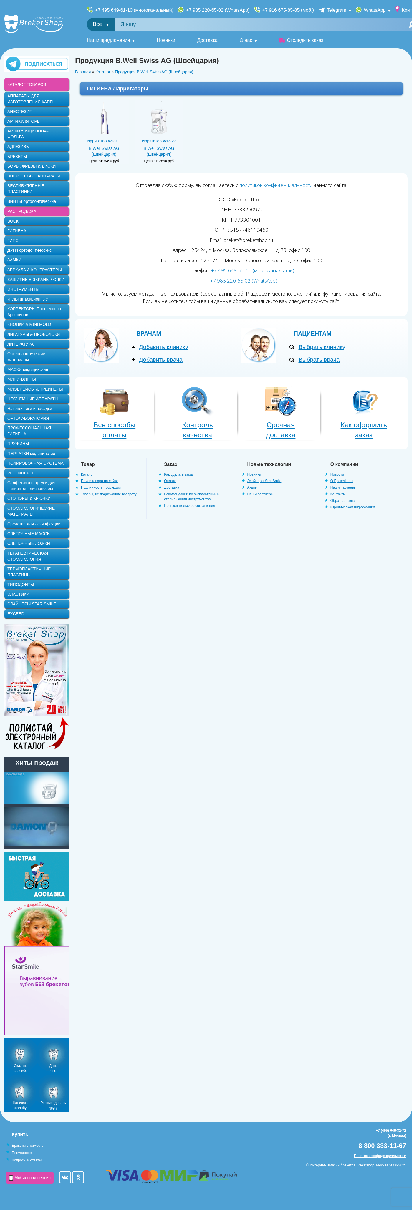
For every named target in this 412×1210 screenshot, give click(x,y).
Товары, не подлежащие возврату (109, 494)
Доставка (207, 40)
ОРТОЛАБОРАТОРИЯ (28, 418)
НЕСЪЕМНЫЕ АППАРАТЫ (32, 398)
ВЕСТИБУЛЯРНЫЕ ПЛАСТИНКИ (25, 188)
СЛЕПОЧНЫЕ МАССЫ (29, 533)
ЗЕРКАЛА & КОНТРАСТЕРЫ (34, 270)
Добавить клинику (163, 347)
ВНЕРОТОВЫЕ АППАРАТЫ (33, 176)
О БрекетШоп (341, 481)
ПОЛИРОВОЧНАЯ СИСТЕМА (35, 463)
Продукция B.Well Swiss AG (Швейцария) (154, 71)
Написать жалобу (20, 1105)
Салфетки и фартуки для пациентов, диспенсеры (31, 485)
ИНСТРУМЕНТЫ (23, 289)
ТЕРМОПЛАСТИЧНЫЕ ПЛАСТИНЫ (29, 572)
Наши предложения (108, 40)
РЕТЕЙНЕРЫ (20, 473)
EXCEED (15, 613)
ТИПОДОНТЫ (20, 584)
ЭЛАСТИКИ (18, 594)
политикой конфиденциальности (275, 185)
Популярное (22, 1153)
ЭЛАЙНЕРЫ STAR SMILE (31, 604)
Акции (252, 487)
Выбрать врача (319, 359)
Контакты (338, 494)
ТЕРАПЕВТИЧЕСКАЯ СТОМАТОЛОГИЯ (27, 556)
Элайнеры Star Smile (264, 481)
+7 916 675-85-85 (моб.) (288, 10)
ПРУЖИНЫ (18, 443)
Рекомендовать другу (53, 1105)
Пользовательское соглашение (189, 506)
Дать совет (53, 1068)
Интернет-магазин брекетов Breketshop (342, 1165)
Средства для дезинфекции (33, 524)
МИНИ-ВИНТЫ (21, 379)
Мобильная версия (30, 1178)
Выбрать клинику (322, 347)
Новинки (166, 40)
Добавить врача (161, 359)
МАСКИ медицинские (27, 369)
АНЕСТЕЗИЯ (19, 111)
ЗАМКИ (14, 260)
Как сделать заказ (178, 474)
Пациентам (313, 333)
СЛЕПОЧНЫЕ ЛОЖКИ (28, 543)
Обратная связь (343, 501)
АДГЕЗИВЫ (18, 146)
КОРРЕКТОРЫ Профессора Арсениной (34, 311)
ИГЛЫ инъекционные (27, 299)
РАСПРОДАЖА (21, 211)
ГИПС (13, 240)
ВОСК (13, 221)
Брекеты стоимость (28, 1145)
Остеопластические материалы (26, 356)
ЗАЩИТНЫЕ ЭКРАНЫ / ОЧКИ (35, 279)
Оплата (170, 481)
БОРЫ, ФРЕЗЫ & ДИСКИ (31, 166)
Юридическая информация (352, 507)
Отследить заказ (301, 40)
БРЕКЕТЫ (17, 156)
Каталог (102, 71)
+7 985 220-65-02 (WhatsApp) (218, 10)
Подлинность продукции (101, 487)
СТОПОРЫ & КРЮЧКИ (29, 498)
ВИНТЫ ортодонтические (31, 201)
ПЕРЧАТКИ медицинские (31, 453)
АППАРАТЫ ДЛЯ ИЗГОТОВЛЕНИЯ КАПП (30, 99)
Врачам (148, 333)
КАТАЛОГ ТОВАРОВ (26, 84)
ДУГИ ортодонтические (29, 250)
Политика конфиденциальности (380, 1156)
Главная (83, 71)
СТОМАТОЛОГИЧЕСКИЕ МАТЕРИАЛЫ (31, 511)
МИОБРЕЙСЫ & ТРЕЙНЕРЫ (35, 389)
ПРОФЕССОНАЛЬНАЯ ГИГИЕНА (29, 431)
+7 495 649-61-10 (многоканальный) (134, 10)
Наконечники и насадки (29, 408)
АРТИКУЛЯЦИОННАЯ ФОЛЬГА (28, 134)
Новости (337, 474)
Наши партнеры (260, 494)
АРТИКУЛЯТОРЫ (24, 121)
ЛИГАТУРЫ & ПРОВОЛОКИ (33, 334)
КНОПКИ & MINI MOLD (29, 324)
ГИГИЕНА (16, 230)
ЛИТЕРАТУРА (20, 344)
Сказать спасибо (20, 1068)
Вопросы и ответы (27, 1160)
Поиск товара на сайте (99, 481)
